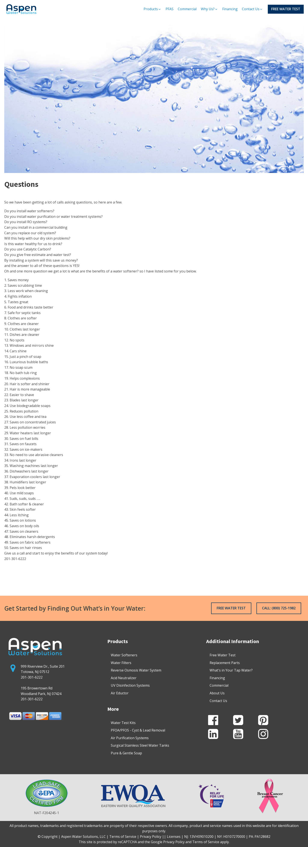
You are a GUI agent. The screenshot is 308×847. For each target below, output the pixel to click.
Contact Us (218, 700)
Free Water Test (222, 655)
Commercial (219, 685)
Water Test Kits (123, 722)
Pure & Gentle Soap (126, 753)
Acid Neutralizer (123, 678)
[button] (152, 9)
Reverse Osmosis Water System (136, 670)
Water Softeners (124, 655)
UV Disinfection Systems (130, 685)
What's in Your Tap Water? (231, 670)
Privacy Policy (174, 842)
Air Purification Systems (130, 738)
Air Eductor (120, 693)
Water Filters (121, 662)
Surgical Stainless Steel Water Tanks (140, 745)
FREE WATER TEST (285, 9)
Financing (217, 678)
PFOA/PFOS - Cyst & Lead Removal (138, 730)
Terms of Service (205, 842)
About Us (217, 693)
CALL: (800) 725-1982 (279, 608)
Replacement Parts (225, 662)
